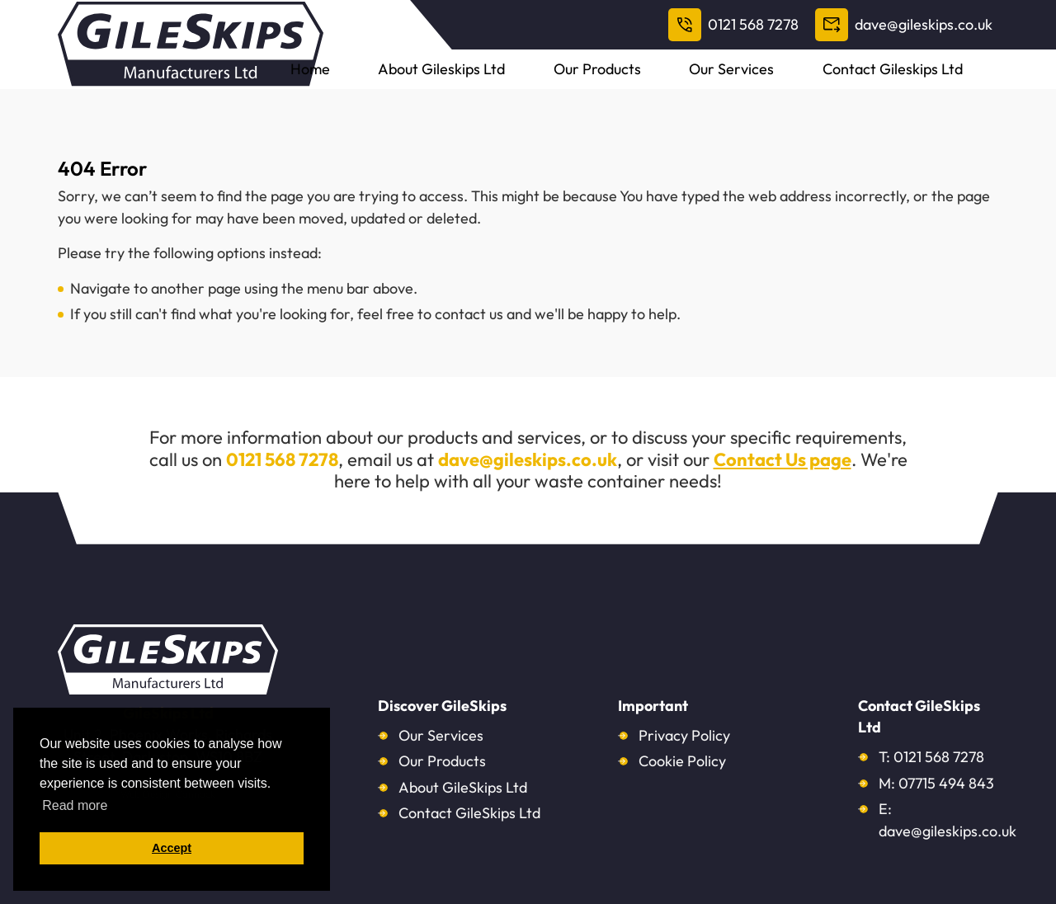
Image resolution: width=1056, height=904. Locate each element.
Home (466, 82)
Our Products (694, 82)
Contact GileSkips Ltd (469, 812)
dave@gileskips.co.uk (903, 24)
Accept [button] (171, 848)
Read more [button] (74, 805)
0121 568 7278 (733, 24)
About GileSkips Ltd (462, 787)
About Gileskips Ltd (568, 82)
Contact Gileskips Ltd (931, 82)
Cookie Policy (682, 760)
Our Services (799, 82)
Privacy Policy (684, 735)
